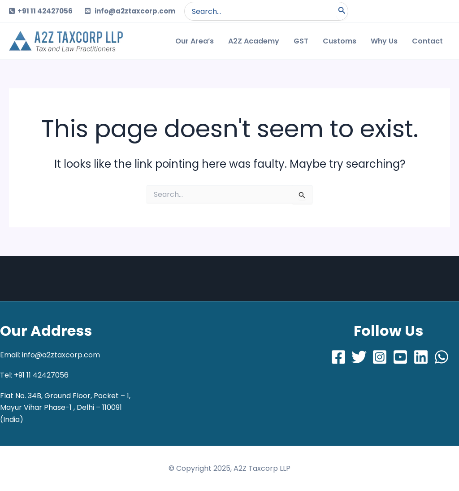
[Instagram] (379, 357)
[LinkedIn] (421, 357)
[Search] (342, 11)
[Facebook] (338, 357)
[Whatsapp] (441, 357)
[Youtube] (400, 357)
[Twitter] (359, 357)
